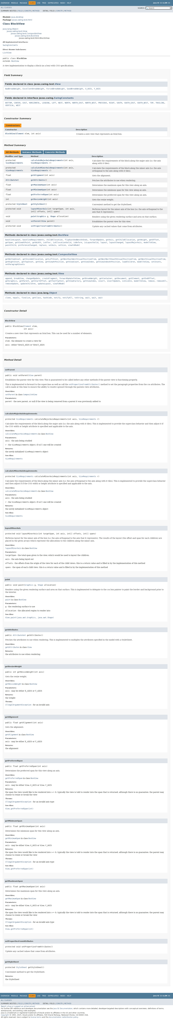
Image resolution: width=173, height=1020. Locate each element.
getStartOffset (38, 281)
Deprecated (53, 3)
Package (23, 3)
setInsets (156, 262)
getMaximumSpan (38, 185)
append (8, 278)
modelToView (150, 242)
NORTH (67, 103)
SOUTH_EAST (129, 103)
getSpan (9, 242)
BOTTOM (8, 103)
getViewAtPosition (54, 262)
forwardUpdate (97, 240)
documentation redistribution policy (63, 1017)
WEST (18, 105)
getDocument (120, 278)
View (58, 84)
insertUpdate (113, 281)
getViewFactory (73, 281)
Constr (27, 11)
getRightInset (12, 262)
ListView (7, 53)
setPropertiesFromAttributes (45, 226)
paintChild (10, 245)
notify (57, 298)
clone (8, 298)
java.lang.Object (10, 29)
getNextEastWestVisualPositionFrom (78, 259)
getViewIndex (87, 262)
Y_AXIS (97, 89)
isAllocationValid (62, 242)
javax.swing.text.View (17, 31)
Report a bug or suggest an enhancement (18, 1006)
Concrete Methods (55, 152)
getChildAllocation (125, 240)
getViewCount (72, 262)
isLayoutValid (91, 242)
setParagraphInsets (15, 264)
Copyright (5, 1015)
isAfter (47, 242)
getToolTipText (56, 281)
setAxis (52, 245)
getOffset (154, 240)
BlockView (10, 133)
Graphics (41, 216)
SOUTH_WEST (142, 103)
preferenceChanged (27, 245)
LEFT (54, 103)
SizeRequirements (14, 163)
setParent (36, 221)
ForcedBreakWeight (55, 89)
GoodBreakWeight (75, 89)
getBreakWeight (89, 278)
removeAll (161, 281)
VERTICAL (9, 105)
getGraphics (11, 281)
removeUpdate (11, 284)
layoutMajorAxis (133, 242)
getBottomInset (12, 259)
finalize (25, 298)
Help (69, 3)
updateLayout (44, 284)
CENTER (17, 103)
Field (20, 11)
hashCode (47, 298)
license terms (36, 1017)
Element (20, 133)
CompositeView (67, 254)
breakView (19, 278)
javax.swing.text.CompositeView (26, 33)
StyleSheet (21, 204)
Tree (44, 3)
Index (62, 3)
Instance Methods (31, 152)
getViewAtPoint (22, 242)
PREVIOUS (102, 103)
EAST (25, 103)
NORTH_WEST (90, 103)
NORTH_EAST (77, 103)
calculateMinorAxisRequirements (47, 168)
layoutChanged (116, 242)
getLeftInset (51, 259)
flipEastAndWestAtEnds (76, 240)
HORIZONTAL (34, 103)
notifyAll (67, 298)
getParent (24, 281)
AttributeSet (12, 180)
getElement (134, 278)
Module (14, 3)
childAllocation (54, 240)
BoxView (15, 61)
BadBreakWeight (12, 89)
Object (53, 293)
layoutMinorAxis (39, 209)
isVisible (127, 281)
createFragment (49, 278)
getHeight (142, 240)
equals (16, 298)
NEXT (60, 103)
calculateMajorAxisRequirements (47, 160)
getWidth (36, 242)
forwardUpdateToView (69, 278)
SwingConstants (10, 45)
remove (151, 281)
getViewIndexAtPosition (108, 262)
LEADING (46, 103)
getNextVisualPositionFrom (151, 259)
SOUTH (119, 103)
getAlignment (37, 175)
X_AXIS (88, 89)
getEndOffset (148, 278)
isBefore (77, 242)
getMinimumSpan (38, 190)
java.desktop (17, 17)
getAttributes (38, 180)
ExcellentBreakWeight (33, 89)
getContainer (105, 278)
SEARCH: (141, 8)
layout (103, 242)
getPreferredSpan (39, 194)
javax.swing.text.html (22, 20)
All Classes (6, 8)
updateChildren (28, 284)
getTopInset (27, 262)
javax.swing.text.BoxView (27, 36)
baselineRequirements (33, 240)
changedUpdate (33, 278)
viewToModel (74, 245)
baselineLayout (12, 240)
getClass (36, 298)
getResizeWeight (39, 199)
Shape (53, 216)
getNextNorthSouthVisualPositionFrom (117, 259)
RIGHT (111, 103)
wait (87, 298)
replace (42, 245)
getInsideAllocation (33, 259)
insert (101, 281)
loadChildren (128, 262)
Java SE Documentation (62, 1008)
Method (35, 11)
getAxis (109, 240)
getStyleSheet (38, 204)
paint (33, 216)
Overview (5, 3)
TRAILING (160, 103)
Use (38, 3)
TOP (151, 103)
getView (39, 262)
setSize (62, 245)
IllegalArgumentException (18, 705)
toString (78, 298)
